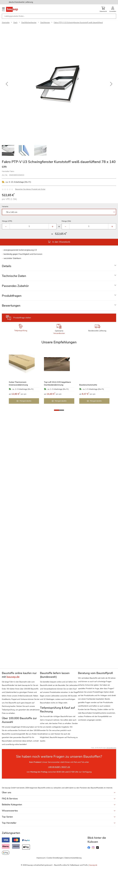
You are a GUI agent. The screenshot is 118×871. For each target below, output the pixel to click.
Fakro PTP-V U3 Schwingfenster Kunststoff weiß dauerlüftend (78, 22)
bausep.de (93, 865)
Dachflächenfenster (28, 22)
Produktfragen (11, 296)
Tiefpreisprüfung (20, 330)
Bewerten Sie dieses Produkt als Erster (30, 189)
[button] (7, 84)
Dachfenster (45, 22)
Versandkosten (59, 333)
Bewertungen (11, 306)
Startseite (5, 22)
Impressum (41, 858)
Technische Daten (14, 276)
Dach (15, 22)
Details (6, 266)
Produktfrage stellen (22, 317)
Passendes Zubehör (15, 286)
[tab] (59, 266)
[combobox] (59, 16)
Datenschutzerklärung (72, 858)
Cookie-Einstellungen (55, 858)
